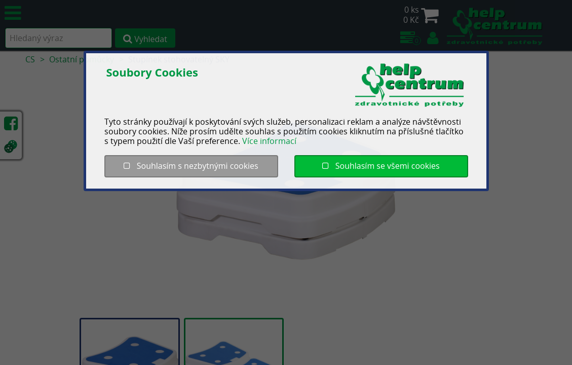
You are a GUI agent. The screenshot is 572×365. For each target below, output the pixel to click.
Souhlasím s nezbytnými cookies (191, 165)
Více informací (269, 141)
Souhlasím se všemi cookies (380, 165)
